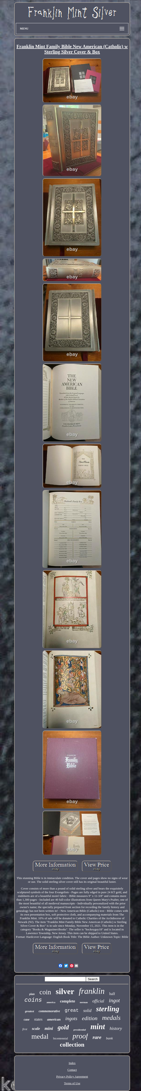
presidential (80, 1029)
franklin (92, 991)
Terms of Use (72, 1083)
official (98, 1001)
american (53, 1019)
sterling (107, 1009)
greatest (29, 1011)
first (24, 1029)
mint (98, 1026)
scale (36, 1028)
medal (39, 1036)
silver (65, 991)
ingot (114, 1000)
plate (32, 994)
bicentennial (60, 1038)
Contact (72, 1069)
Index (72, 1063)
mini (49, 1028)
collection (72, 1044)
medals (111, 1017)
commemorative (49, 1011)
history (116, 1028)
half (112, 994)
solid (87, 1010)
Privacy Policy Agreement (72, 1076)
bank (109, 1038)
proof (80, 1036)
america (51, 1002)
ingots (71, 1018)
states (38, 1019)
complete (67, 1001)
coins (33, 1000)
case (27, 1019)
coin (45, 992)
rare (97, 1037)
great (72, 1010)
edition (89, 1018)
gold (63, 1027)
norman (84, 1002)
